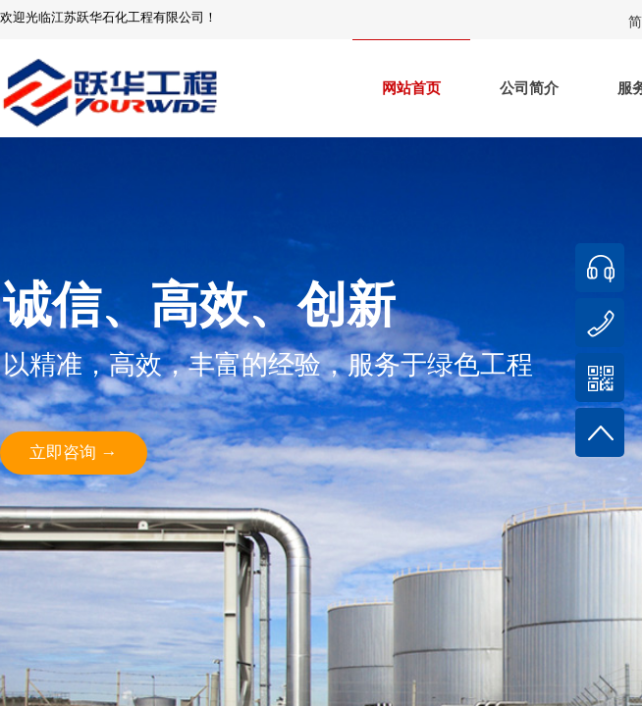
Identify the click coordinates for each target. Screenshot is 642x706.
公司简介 (529, 88)
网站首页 (411, 88)
